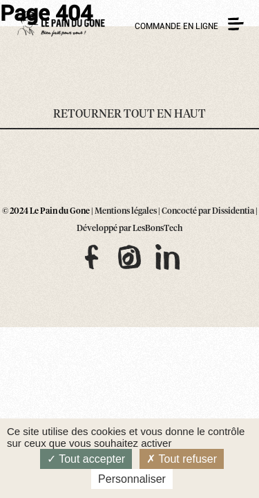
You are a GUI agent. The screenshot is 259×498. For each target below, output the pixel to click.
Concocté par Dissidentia (208, 212)
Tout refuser (181, 459)
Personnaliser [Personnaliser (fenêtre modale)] (132, 479)
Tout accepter (86, 459)
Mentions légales (126, 212)
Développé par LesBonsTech (129, 229)
